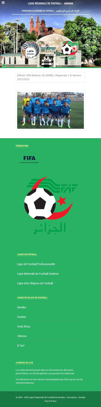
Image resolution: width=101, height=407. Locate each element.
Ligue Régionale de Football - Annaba (50, 3)
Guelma (21, 317)
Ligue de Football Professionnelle (36, 264)
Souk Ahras (23, 326)
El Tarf (20, 345)
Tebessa (21, 336)
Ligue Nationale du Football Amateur (38, 274)
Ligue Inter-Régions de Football (35, 283)
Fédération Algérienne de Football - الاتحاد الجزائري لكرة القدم (50, 11)
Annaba (21, 307)
